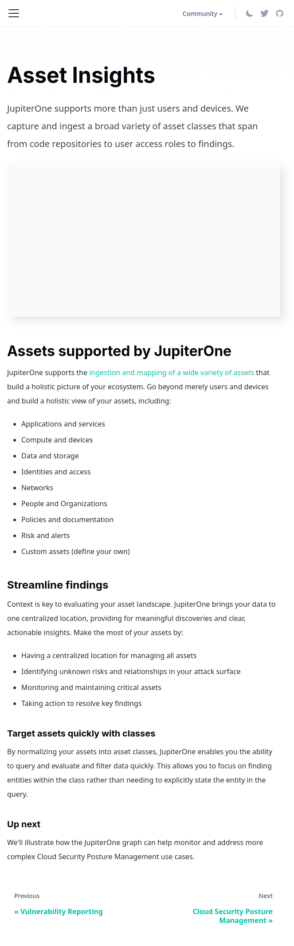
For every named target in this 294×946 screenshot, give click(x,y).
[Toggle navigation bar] (13, 13)
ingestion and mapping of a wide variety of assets (171, 372)
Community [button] (200, 13)
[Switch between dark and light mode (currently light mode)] (249, 13)
